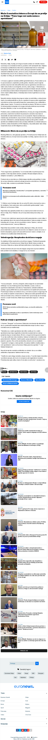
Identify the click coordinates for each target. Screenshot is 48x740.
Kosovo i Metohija (26, 380)
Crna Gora (28, 714)
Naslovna (3, 10)
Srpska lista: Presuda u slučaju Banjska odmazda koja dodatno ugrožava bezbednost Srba (30, 614)
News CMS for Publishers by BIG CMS (24, 739)
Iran (15, 677)
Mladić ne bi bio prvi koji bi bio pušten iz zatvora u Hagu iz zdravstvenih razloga (30, 587)
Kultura (27, 704)
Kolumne (27, 711)
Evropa (3, 700)
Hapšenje (23, 677)
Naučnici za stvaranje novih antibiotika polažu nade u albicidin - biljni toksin (23, 196)
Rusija (26, 673)
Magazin (27, 707)
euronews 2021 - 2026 (23, 737)
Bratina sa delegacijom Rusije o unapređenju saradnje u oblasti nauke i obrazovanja (32, 483)
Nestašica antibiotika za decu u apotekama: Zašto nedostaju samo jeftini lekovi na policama (23, 313)
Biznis (2, 704)
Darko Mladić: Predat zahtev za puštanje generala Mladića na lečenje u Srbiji (31, 444)
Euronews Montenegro (10, 380)
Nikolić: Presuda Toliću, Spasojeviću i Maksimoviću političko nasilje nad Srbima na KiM (32, 458)
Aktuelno (21, 468)
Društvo (14, 10)
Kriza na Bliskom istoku (10, 383)
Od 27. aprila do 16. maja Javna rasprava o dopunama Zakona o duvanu (31, 509)
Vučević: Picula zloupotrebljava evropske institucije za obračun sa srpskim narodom (31, 600)
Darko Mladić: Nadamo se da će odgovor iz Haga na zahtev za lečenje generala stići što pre (32, 640)
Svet (26, 700)
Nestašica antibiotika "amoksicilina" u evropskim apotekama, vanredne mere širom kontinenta (24, 191)
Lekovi (4, 372)
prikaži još (24, 650)
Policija (32, 677)
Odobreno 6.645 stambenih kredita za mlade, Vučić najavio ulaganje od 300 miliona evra (32, 432)
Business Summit (5, 697)
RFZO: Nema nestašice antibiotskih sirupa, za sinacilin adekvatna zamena (22, 307)
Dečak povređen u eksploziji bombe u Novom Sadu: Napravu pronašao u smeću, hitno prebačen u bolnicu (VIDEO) (31, 549)
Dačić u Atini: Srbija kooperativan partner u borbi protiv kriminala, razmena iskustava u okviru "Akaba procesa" (32, 627)
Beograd (40, 673)
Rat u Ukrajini (40, 380)
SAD (33, 673)
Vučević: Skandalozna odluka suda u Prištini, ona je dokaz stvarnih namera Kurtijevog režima (32, 523)
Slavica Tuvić (7, 53)
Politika (20, 442)
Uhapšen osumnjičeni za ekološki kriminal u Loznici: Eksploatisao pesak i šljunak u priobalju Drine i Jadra (31, 497)
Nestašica (23, 372)
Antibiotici (13, 372)
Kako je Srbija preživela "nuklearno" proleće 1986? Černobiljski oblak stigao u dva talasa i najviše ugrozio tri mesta (32, 471)
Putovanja (3, 711)
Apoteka (34, 372)
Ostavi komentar (24, 401)
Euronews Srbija (9, 673)
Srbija (8, 10)
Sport (2, 707)
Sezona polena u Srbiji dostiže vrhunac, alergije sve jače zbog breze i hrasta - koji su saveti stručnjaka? (32, 419)
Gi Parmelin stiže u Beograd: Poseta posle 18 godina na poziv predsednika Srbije (32, 535)
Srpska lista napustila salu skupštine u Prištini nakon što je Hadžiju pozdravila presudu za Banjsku (30, 562)
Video (2, 714)
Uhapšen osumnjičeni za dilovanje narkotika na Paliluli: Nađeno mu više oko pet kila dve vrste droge (32, 575)
